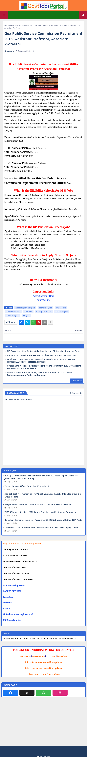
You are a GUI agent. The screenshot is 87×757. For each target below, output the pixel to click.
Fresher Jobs (61, 308)
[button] (83, 15)
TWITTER (50, 656)
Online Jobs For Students (15, 549)
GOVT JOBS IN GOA (43, 311)
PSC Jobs (15, 25)
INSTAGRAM (38, 656)
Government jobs (13, 311)
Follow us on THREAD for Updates (43, 674)
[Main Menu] (4, 15)
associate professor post (25, 308)
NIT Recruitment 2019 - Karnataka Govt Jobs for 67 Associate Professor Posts (43, 351)
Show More (76, 380)
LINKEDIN (62, 656)
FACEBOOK (25, 656)
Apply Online (43, 299)
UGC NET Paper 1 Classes (15, 555)
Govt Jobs (28, 311)
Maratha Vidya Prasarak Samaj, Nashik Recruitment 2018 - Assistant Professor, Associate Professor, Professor (39, 373)
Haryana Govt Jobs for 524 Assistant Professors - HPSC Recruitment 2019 (41, 355)
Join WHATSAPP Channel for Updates (43, 668)
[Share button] (50, 322)
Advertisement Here (43, 296)
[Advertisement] (43, 724)
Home (7, 25)
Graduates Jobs (62, 311)
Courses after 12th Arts (14, 567)
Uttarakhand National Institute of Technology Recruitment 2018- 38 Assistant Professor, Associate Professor (44, 367)
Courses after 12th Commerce (18, 579)
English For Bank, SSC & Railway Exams (22, 543)
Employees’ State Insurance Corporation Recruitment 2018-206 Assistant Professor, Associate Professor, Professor (41, 360)
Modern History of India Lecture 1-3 (20, 561)
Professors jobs (13, 315)
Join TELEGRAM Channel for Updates (43, 662)
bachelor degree (45, 308)
